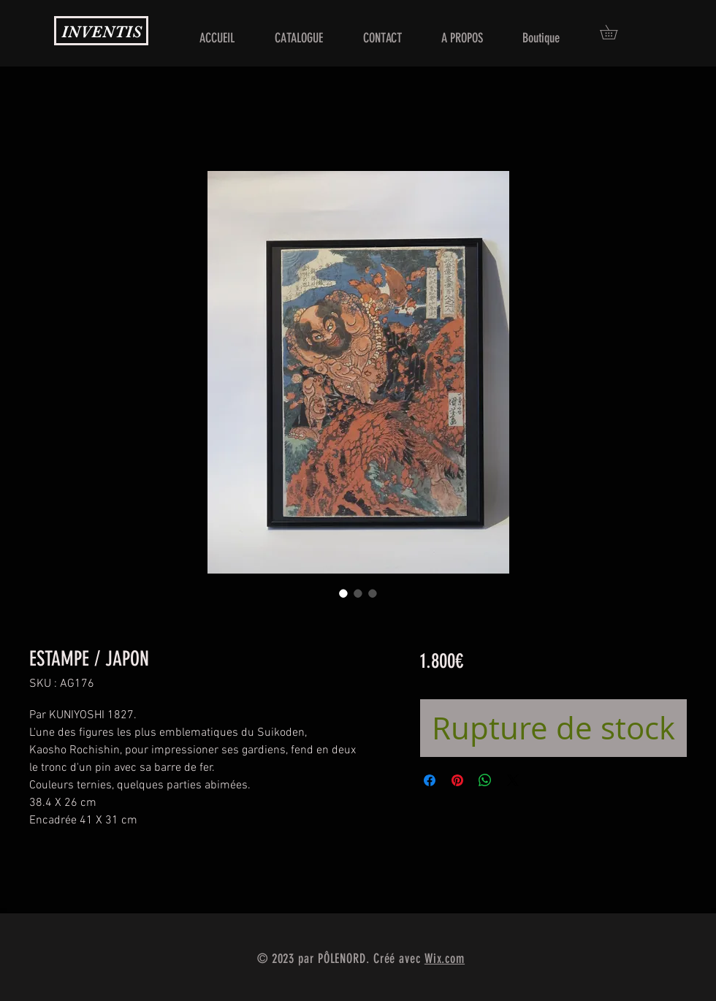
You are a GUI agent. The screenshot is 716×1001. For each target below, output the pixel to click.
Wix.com (444, 959)
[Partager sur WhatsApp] (485, 780)
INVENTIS (101, 32)
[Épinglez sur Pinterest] (457, 780)
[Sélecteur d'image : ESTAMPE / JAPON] (343, 593)
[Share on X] (513, 780)
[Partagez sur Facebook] (429, 780)
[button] (615, 32)
